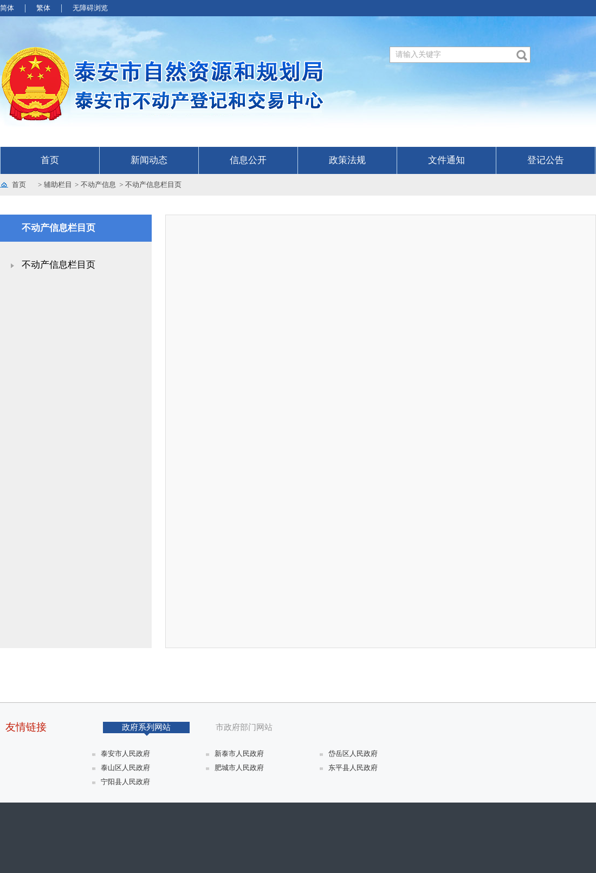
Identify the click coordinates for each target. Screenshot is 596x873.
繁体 (43, 8)
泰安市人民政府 (125, 753)
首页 (50, 160)
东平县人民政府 (353, 768)
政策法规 (347, 160)
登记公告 (545, 160)
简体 (7, 8)
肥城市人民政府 (239, 768)
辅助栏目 (58, 184)
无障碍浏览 (90, 8)
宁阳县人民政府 (125, 782)
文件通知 (446, 160)
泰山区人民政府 (125, 768)
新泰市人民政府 (239, 753)
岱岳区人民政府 (353, 753)
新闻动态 (149, 160)
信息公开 (248, 160)
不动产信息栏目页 (153, 184)
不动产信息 (98, 184)
